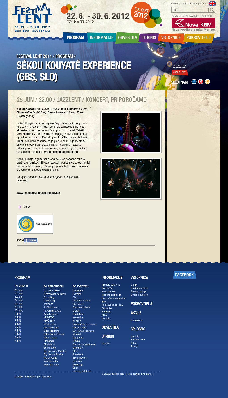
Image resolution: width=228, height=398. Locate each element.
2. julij (18, 317)
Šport (75, 367)
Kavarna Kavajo (52, 310)
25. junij (19, 293)
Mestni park (50, 324)
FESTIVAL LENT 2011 (34, 56)
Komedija (78, 317)
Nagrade (106, 311)
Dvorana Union (52, 290)
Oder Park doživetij (54, 334)
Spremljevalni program (80, 359)
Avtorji (134, 346)
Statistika (107, 308)
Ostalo (76, 341)
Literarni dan (79, 327)
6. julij (18, 330)
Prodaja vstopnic (111, 284)
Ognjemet (78, 337)
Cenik (134, 284)
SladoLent (49, 344)
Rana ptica (137, 320)
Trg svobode (50, 357)
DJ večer (77, 294)
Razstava (78, 354)
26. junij (19, 296)
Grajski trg (49, 300)
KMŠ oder (49, 320)
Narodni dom (190, 3)
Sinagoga (49, 341)
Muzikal (77, 334)
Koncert (77, 320)
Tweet (20, 239)
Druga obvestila (139, 294)
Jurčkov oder (51, 307)
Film (75, 297)
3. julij (18, 320)
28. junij (19, 303)
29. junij (19, 306)
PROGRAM (64, 56)
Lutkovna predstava (83, 330)
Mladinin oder (51, 327)
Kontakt (175, 3)
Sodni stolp (50, 347)
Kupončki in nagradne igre (113, 300)
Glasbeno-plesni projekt (82, 309)
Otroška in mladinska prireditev (84, 346)
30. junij (19, 310)
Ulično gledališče (82, 371)
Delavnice (78, 290)
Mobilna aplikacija (111, 294)
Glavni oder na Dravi (55, 294)
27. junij (19, 300)
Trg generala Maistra (55, 351)
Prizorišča (107, 288)
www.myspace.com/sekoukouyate (38, 192)
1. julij (18, 313)
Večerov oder (51, 361)
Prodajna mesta (139, 288)
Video (24, 206)
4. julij (18, 323)
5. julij (18, 327)
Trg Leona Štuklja (53, 354)
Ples (75, 351)
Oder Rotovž (50, 337)
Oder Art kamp (51, 330)
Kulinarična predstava (84, 324)
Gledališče (78, 314)
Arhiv (203, 3)
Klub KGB (49, 317)
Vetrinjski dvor (51, 364)
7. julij (18, 333)
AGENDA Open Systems (37, 376)
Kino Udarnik (51, 314)
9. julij (18, 340)
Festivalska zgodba (112, 304)
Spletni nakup (138, 291)
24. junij (19, 290)
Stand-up (78, 364)
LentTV (106, 343)
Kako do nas (108, 291)
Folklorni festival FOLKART (81, 302)
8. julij (18, 337)
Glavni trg (49, 297)
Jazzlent (48, 304)
